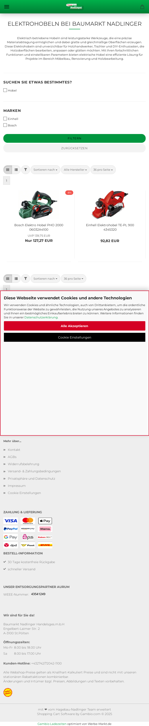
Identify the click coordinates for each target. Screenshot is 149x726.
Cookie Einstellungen (74, 337)
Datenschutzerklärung (41, 317)
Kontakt (14, 450)
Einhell (10, 119)
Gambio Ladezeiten (52, 724)
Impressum (17, 486)
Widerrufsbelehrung (23, 464)
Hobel (10, 90)
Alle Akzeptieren (74, 326)
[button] (7, 169)
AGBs (12, 457)
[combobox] (45, 169)
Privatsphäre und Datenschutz (31, 479)
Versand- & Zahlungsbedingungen (34, 471)
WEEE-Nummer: (16, 594)
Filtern (75, 138)
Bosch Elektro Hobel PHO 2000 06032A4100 (38, 227)
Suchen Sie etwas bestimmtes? (37, 82)
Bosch (10, 125)
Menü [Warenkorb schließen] (6, 6)
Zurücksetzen (74, 148)
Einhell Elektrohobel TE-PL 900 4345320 (110, 227)
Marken (12, 111)
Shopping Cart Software (56, 714)
